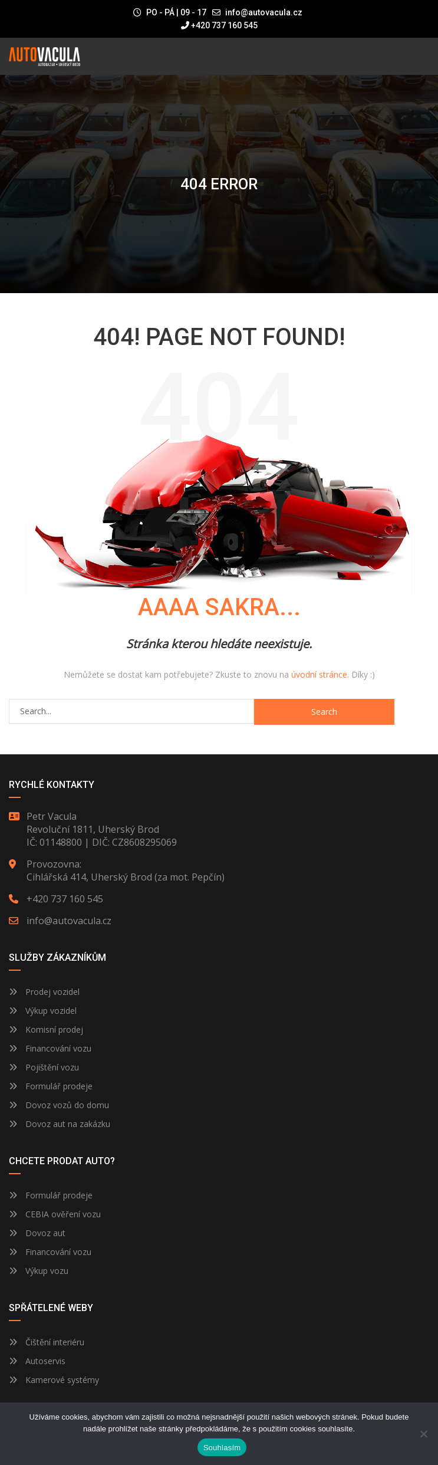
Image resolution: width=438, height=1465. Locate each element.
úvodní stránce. (320, 674)
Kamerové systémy (54, 1379)
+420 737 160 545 (219, 25)
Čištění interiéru (46, 1342)
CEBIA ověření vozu (63, 1214)
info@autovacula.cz (263, 12)
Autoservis (37, 1361)
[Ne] (423, 1434)
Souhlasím (222, 1447)
